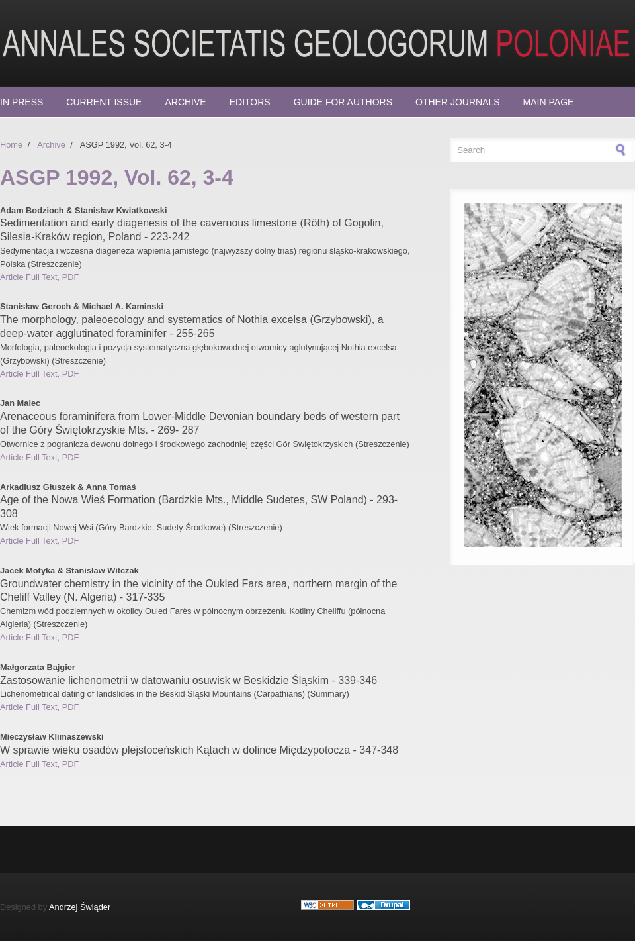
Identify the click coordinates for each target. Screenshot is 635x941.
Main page (548, 102)
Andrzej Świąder (79, 907)
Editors (250, 102)
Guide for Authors (343, 102)
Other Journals (457, 102)
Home (11, 145)
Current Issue (104, 102)
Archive (185, 102)
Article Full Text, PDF (39, 277)
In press (21, 102)
